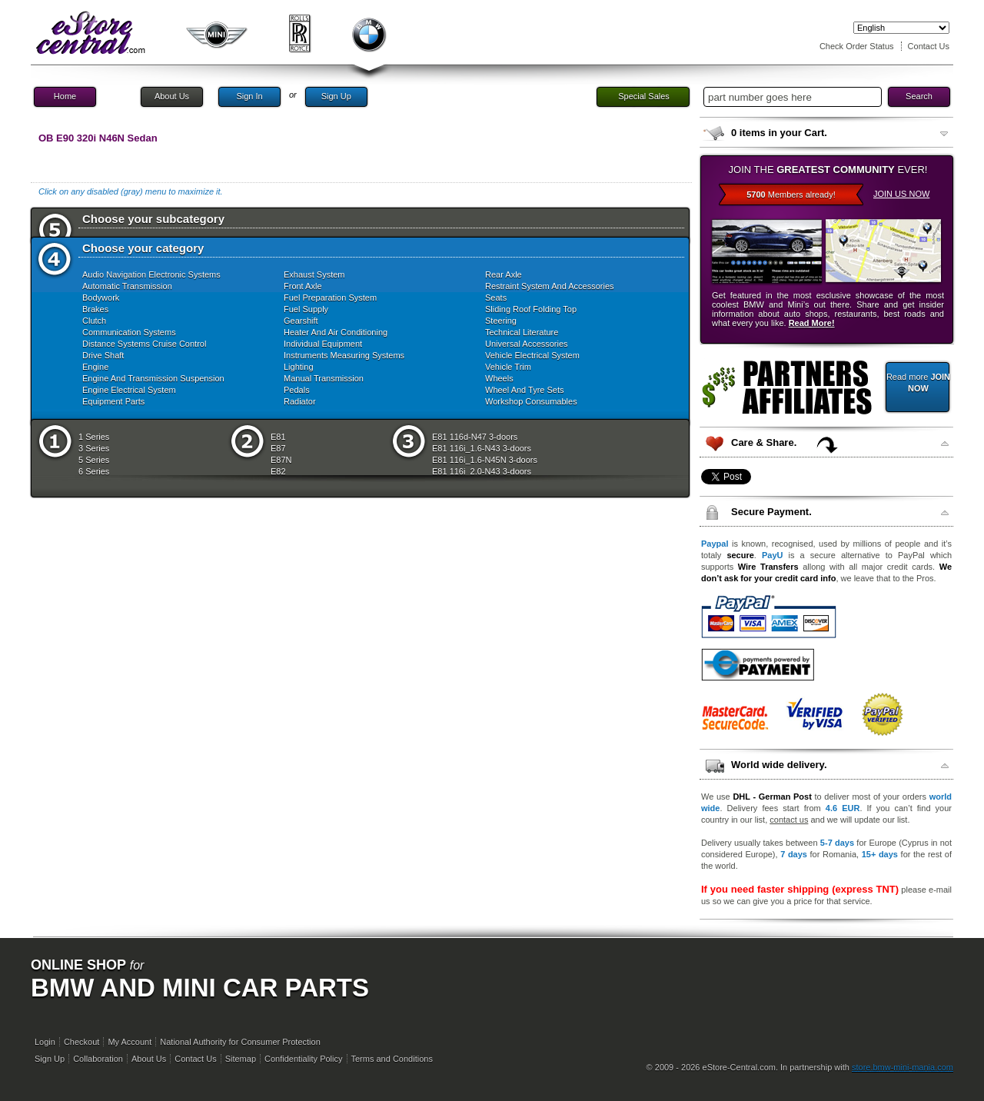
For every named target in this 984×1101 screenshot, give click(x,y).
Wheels (499, 378)
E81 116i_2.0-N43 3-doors (481, 471)
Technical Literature (521, 332)
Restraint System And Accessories (549, 286)
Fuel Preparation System (330, 297)
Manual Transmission (324, 378)
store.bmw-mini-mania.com (902, 1067)
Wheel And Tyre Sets (524, 389)
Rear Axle (503, 274)
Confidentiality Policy (303, 1058)
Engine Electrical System (129, 389)
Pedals (297, 389)
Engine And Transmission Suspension (153, 378)
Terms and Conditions (392, 1058)
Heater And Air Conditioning (335, 332)
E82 (278, 471)
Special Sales (644, 96)
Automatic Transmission (127, 286)
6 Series (93, 471)
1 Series (93, 436)
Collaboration (98, 1058)
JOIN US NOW (901, 193)
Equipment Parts (113, 401)
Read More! (812, 323)
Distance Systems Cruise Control (144, 343)
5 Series (93, 459)
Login (45, 1041)
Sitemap (240, 1058)
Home (65, 96)
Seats (496, 297)
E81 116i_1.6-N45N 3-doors (484, 459)
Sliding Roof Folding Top (531, 309)
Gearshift (301, 320)
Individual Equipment (323, 343)
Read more (918, 382)
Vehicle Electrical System (532, 355)
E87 (278, 448)
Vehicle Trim (508, 366)
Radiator (300, 401)
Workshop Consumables (531, 401)
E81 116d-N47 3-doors (474, 436)
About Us (172, 96)
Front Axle (303, 286)
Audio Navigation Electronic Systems (151, 274)
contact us (789, 819)
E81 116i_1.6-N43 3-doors (481, 448)
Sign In (249, 96)
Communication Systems (129, 332)
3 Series (93, 448)
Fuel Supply (306, 309)
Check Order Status (856, 46)
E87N (281, 459)
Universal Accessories (526, 343)
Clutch (94, 320)
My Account (129, 1041)
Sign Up (336, 96)
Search (919, 96)
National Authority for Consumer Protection (240, 1041)
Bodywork (100, 297)
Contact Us (928, 46)
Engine (95, 366)
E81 (278, 436)
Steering (501, 320)
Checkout (81, 1041)
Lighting (299, 366)
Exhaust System (314, 274)
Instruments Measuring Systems (344, 355)
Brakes (95, 309)
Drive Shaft (103, 355)
